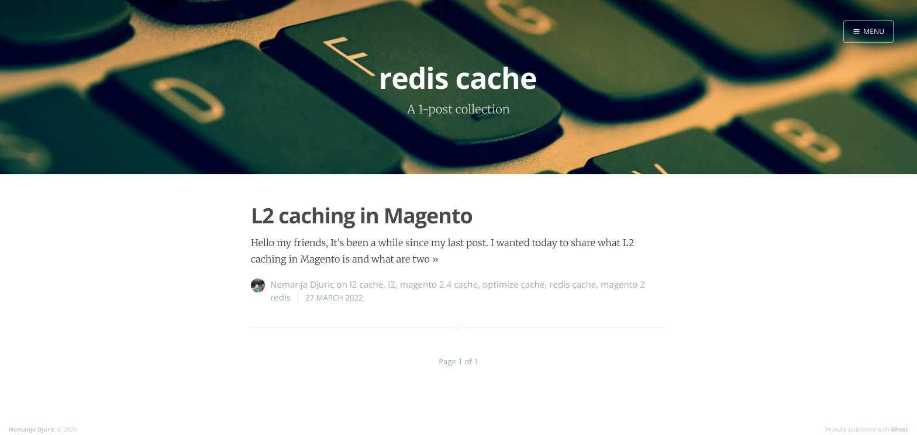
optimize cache (513, 285)
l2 (391, 285)
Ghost (899, 429)
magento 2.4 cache (439, 285)
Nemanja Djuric (302, 285)
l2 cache (366, 285)
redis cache (572, 285)
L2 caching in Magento (362, 215)
